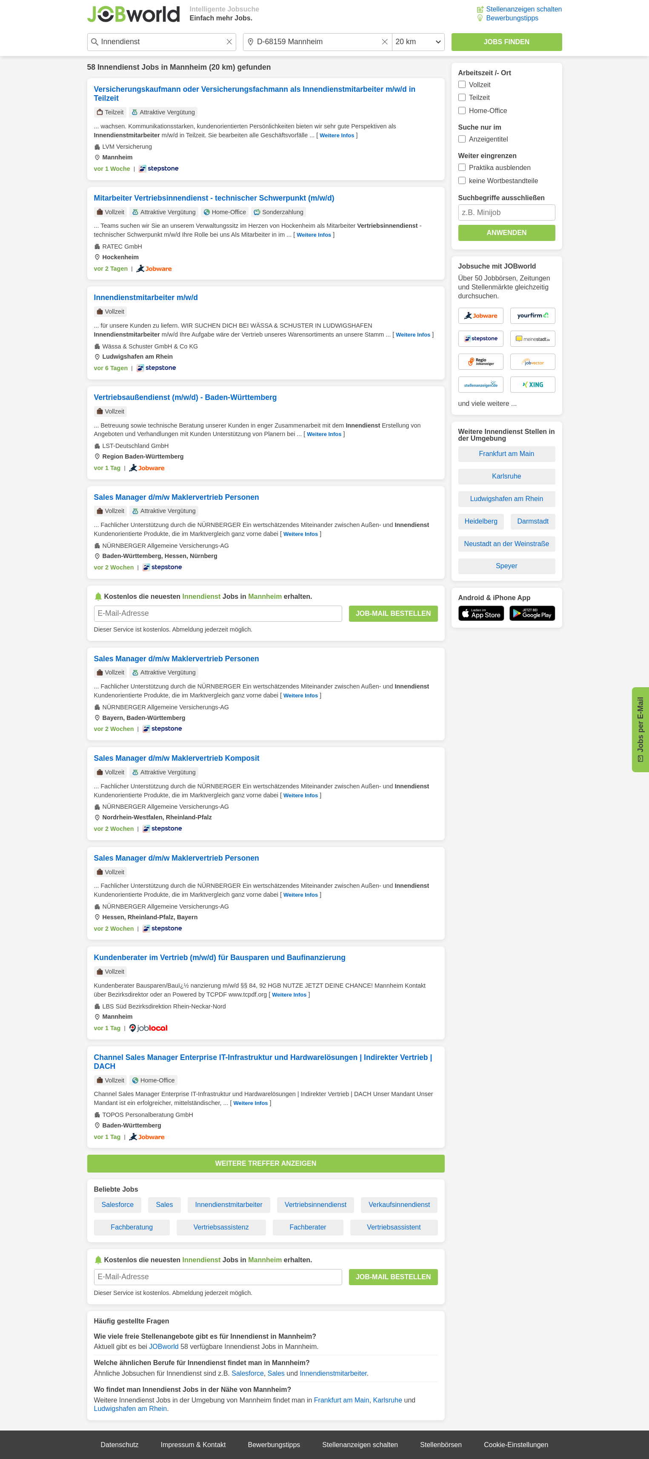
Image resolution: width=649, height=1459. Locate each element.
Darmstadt (533, 521)
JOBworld (163, 1346)
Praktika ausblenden (500, 167)
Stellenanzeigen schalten (524, 9)
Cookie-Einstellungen (516, 1444)
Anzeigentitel (488, 139)
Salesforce (118, 1204)
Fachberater (307, 1227)
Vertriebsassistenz (221, 1227)
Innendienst (118, 67)
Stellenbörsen (441, 1444)
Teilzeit (479, 97)
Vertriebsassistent (393, 1227)
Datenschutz (120, 1444)
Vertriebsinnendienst (315, 1204)
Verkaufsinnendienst (399, 1204)
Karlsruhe (387, 1400)
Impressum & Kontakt (193, 1444)
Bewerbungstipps (512, 18)
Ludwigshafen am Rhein (130, 1408)
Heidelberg (481, 521)
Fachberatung (132, 1227)
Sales (164, 1204)
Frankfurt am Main (341, 1400)
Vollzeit (480, 84)
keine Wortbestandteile (503, 180)
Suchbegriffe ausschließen (501, 197)
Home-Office (488, 110)
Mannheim (188, 67)
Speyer (506, 565)
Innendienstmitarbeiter (229, 1204)
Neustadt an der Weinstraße (506, 543)
